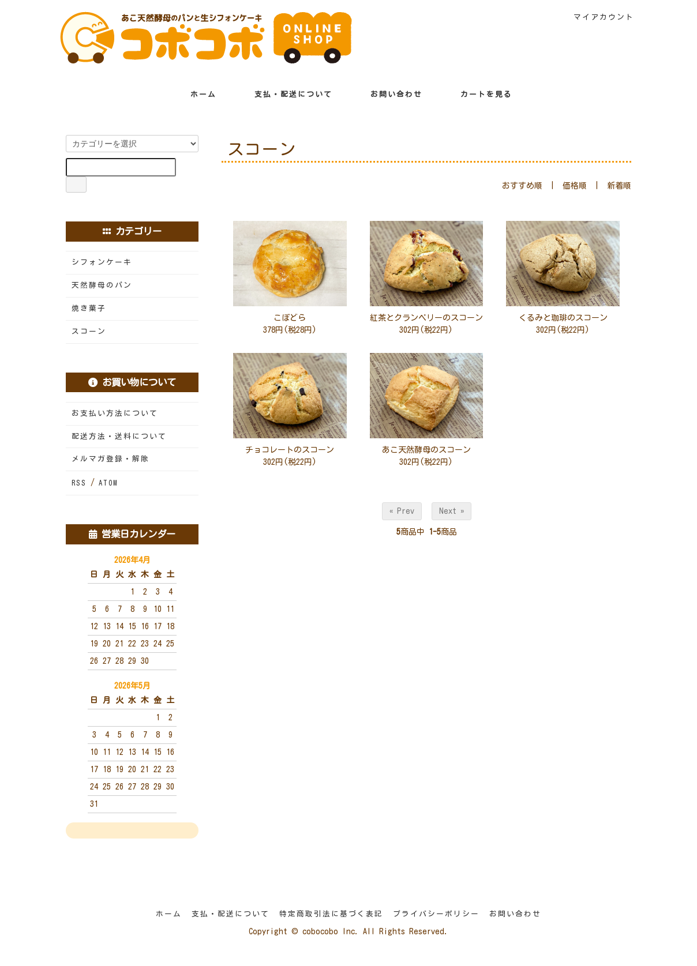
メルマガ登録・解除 (110, 459)
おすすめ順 (522, 186)
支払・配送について (285, 94)
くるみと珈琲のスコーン (563, 318)
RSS (79, 483)
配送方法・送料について (119, 436)
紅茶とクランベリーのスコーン (426, 318)
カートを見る (478, 94)
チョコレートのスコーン (289, 450)
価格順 (575, 186)
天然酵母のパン (102, 285)
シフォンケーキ (102, 262)
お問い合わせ (388, 94)
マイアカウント (597, 17)
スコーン (89, 331)
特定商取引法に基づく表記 (331, 914)
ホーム (195, 94)
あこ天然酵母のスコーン (426, 450)
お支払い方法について (115, 413)
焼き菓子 (89, 308)
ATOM (108, 483)
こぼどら (289, 318)
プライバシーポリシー (436, 914)
